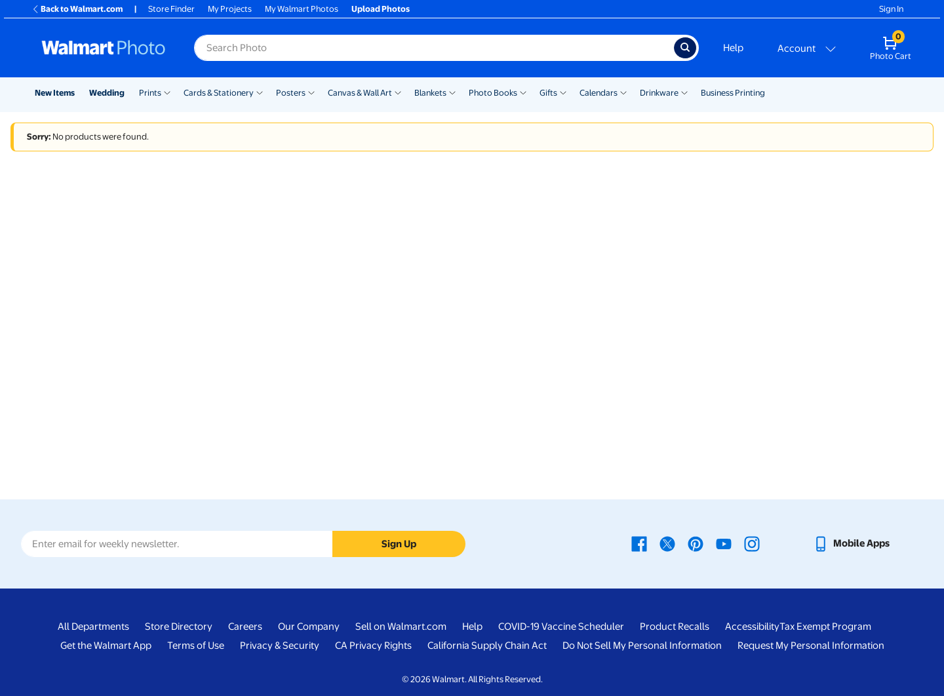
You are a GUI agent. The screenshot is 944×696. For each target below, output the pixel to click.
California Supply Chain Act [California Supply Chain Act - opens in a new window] (487, 645)
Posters (290, 93)
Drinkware (659, 93)
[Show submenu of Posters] (311, 92)
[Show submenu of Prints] (167, 92)
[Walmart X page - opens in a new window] (667, 543)
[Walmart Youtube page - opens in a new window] (724, 543)
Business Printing (733, 93)
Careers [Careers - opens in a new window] (245, 626)
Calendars (599, 93)
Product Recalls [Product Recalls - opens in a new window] (674, 626)
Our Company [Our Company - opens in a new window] (309, 626)
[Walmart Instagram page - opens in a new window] (752, 543)
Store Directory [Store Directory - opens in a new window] (178, 626)
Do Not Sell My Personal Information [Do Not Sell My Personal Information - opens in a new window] (642, 645)
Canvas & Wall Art (360, 93)
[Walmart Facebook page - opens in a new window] (639, 543)
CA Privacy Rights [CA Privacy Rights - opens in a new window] (373, 645)
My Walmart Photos (301, 9)
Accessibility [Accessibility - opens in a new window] (752, 626)
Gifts (548, 93)
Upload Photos (380, 9)
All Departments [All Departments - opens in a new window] (93, 626)
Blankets (430, 93)
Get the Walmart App (105, 645)
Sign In (891, 9)
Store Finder (171, 9)
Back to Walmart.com (77, 9)
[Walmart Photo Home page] (103, 48)
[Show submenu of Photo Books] (523, 92)
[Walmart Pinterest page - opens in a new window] (695, 543)
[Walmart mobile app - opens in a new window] (851, 543)
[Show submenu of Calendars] (623, 92)
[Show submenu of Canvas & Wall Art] (398, 92)
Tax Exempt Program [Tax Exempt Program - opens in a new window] (825, 626)
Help (733, 48)
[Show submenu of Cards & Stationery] (260, 92)
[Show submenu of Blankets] (452, 92)
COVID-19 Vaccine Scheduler (561, 626)
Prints (150, 93)
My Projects (230, 9)
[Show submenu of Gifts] (563, 92)
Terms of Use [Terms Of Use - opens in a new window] (195, 645)
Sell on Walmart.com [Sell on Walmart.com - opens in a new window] (400, 626)
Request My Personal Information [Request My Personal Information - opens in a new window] (811, 645)
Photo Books (493, 93)
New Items (55, 93)
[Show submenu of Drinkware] (684, 92)
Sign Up (399, 544)
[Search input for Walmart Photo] (434, 48)
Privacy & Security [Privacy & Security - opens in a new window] (279, 645)
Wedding (107, 93)
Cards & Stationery (219, 93)
